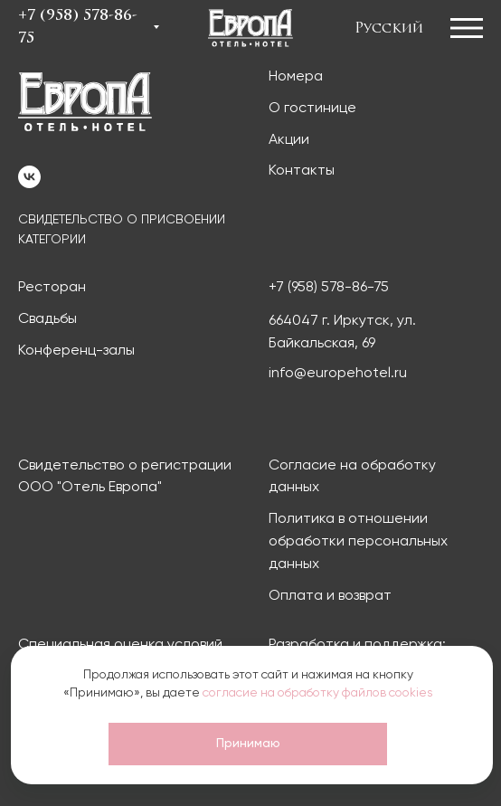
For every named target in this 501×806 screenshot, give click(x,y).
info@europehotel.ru (338, 373)
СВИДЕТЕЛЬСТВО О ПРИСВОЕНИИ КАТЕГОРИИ (121, 229)
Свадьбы (47, 319)
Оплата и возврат (330, 596)
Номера (296, 77)
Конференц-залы (76, 351)
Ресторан (52, 287)
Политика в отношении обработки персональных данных (358, 542)
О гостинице (312, 108)
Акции (289, 140)
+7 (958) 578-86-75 (329, 287)
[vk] (29, 177)
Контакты (302, 171)
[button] (470, 27)
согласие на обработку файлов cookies (318, 693)
